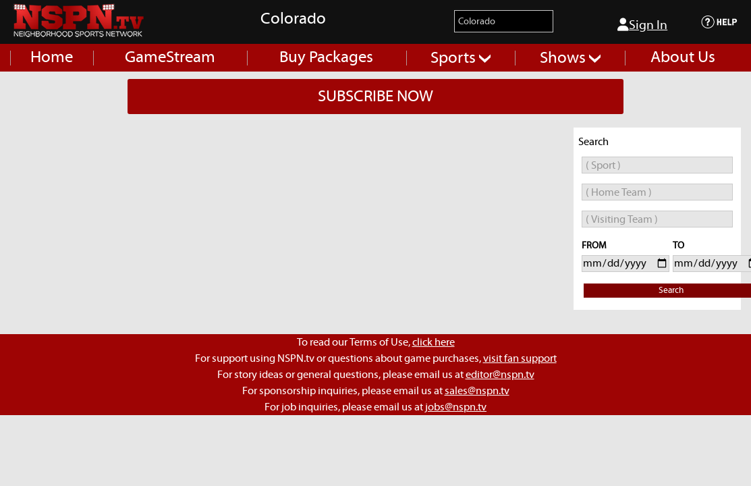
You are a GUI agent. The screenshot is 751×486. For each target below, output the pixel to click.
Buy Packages (326, 57)
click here (433, 342)
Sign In (642, 25)
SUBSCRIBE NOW (375, 96)
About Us (682, 57)
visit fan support (520, 358)
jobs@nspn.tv (455, 407)
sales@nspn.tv (477, 391)
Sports (460, 58)
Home (51, 57)
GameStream (170, 57)
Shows (570, 58)
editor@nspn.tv (500, 375)
